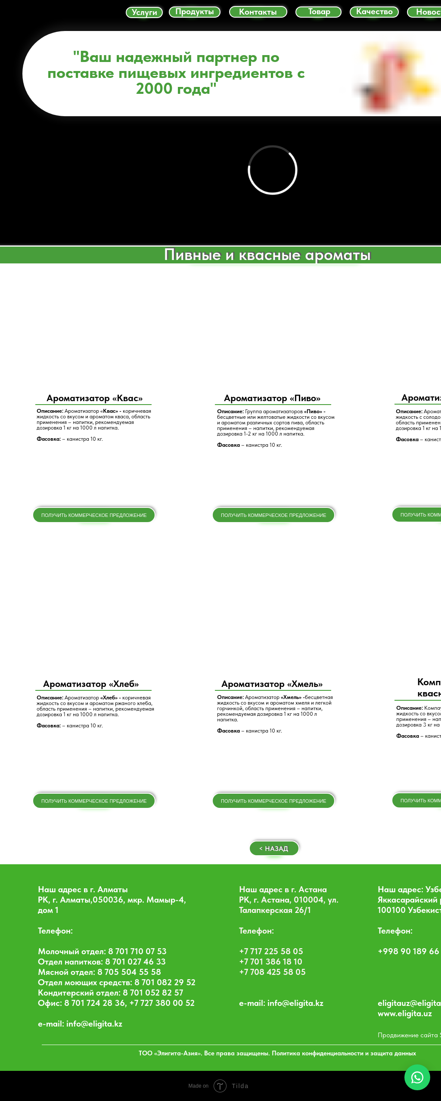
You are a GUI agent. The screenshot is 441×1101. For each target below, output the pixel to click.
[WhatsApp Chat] (417, 1077)
